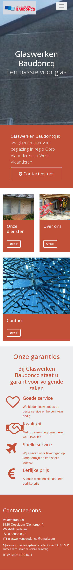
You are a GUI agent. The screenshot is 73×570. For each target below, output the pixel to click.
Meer (14, 243)
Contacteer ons (37, 173)
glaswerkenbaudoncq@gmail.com (31, 538)
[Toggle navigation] (61, 6)
